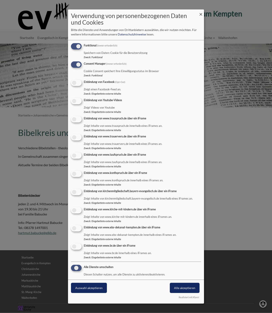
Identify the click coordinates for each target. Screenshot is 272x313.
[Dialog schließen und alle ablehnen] (201, 12)
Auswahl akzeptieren (89, 288)
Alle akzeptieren (184, 288)
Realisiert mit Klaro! (189, 297)
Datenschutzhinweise (132, 34)
